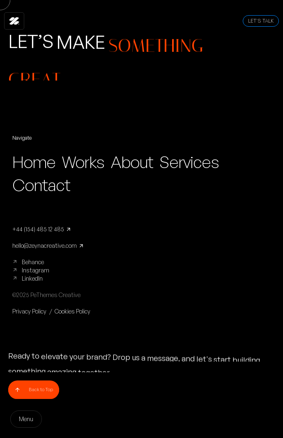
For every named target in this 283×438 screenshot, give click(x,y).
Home (33, 162)
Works (83, 162)
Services (189, 162)
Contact (41, 185)
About (131, 162)
